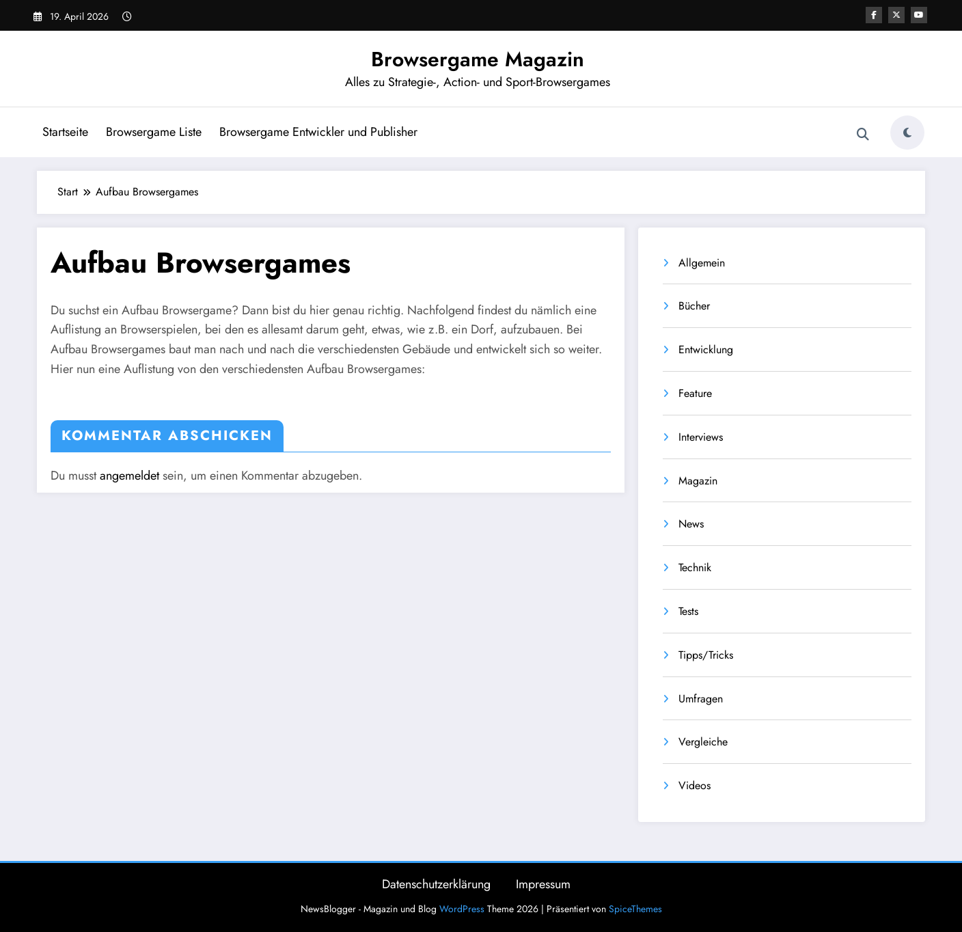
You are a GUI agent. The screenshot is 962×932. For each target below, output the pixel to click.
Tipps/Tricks (705, 655)
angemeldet (129, 475)
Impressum (543, 884)
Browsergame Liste (154, 132)
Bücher (694, 306)
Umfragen (700, 699)
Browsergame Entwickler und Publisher (318, 132)
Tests (688, 611)
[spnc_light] (907, 132)
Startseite (65, 132)
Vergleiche (703, 742)
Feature (695, 393)
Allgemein (701, 263)
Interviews (700, 437)
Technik (694, 567)
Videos (694, 785)
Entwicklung (705, 349)
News (691, 524)
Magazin (697, 481)
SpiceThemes (635, 909)
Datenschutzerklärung (436, 884)
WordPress (461, 909)
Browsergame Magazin (477, 59)
